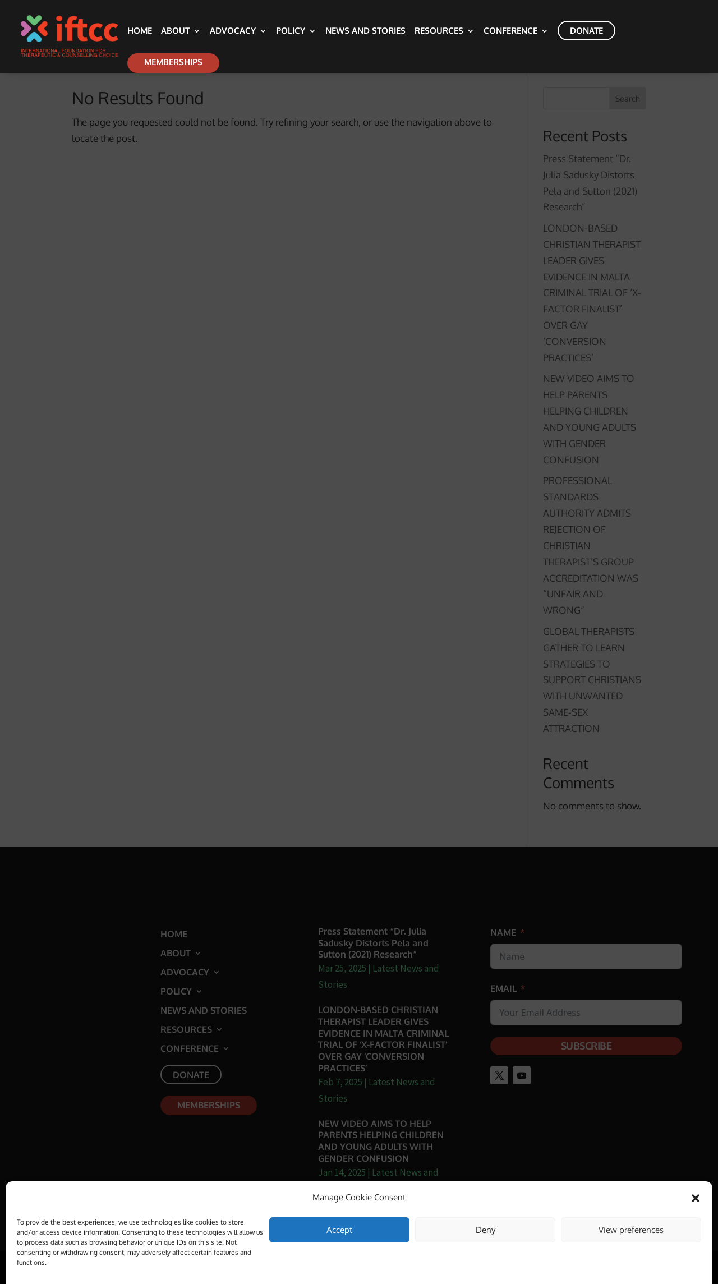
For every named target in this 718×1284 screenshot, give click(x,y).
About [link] (175, 31)
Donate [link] (586, 30)
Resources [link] (439, 31)
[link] (82, 36)
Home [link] (139, 31)
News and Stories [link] (365, 31)
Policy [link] (290, 31)
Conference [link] (510, 31)
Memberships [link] (173, 62)
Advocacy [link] (233, 31)
